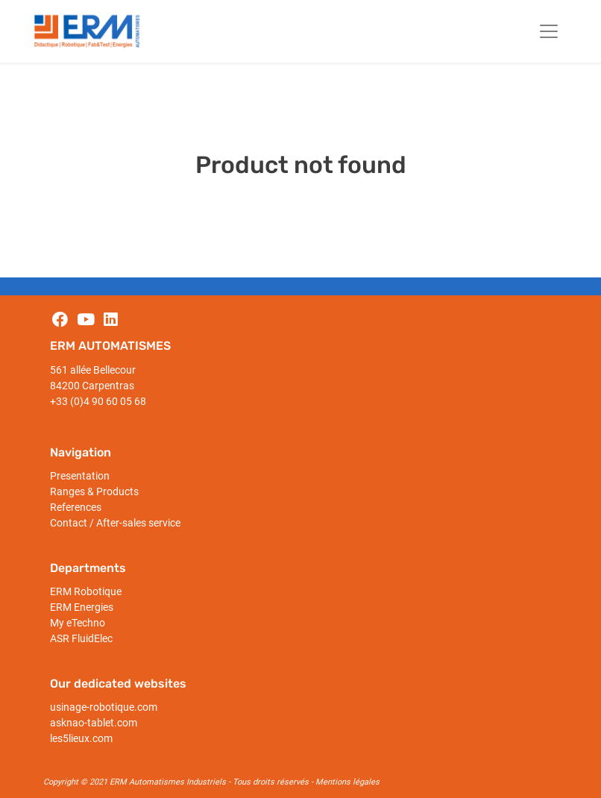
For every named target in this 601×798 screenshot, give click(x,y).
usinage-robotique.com (103, 707)
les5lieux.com (81, 738)
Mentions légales (347, 782)
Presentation (80, 476)
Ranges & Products (94, 491)
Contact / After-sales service (115, 523)
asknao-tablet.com (93, 723)
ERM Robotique (86, 591)
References (75, 507)
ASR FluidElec (81, 638)
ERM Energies (81, 607)
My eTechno (77, 623)
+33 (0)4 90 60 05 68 (98, 401)
